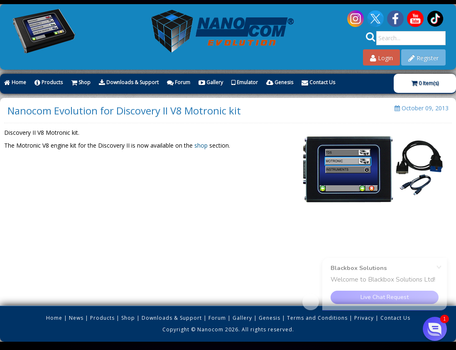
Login (381, 58)
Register (423, 58)
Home (15, 82)
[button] (435, 329)
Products (48, 82)
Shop (81, 82)
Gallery (211, 82)
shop (201, 145)
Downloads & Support (129, 82)
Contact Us (318, 82)
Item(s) (425, 83)
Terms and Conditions (317, 317)
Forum (178, 82)
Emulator (244, 82)
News (76, 317)
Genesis (279, 82)
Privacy (364, 317)
